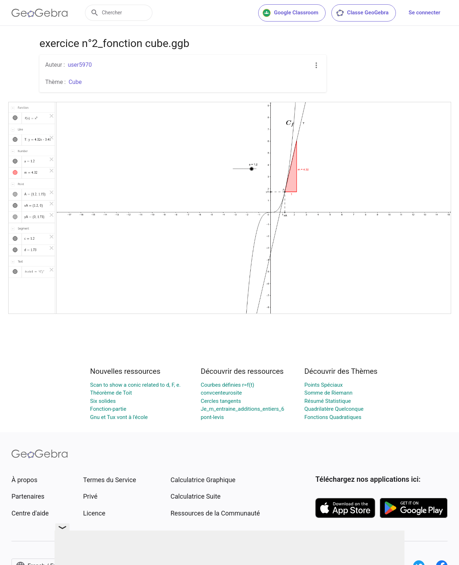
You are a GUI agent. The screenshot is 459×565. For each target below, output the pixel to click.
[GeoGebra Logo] (39, 13)
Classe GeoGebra (362, 13)
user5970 (80, 64)
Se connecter (424, 12)
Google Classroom (290, 13)
